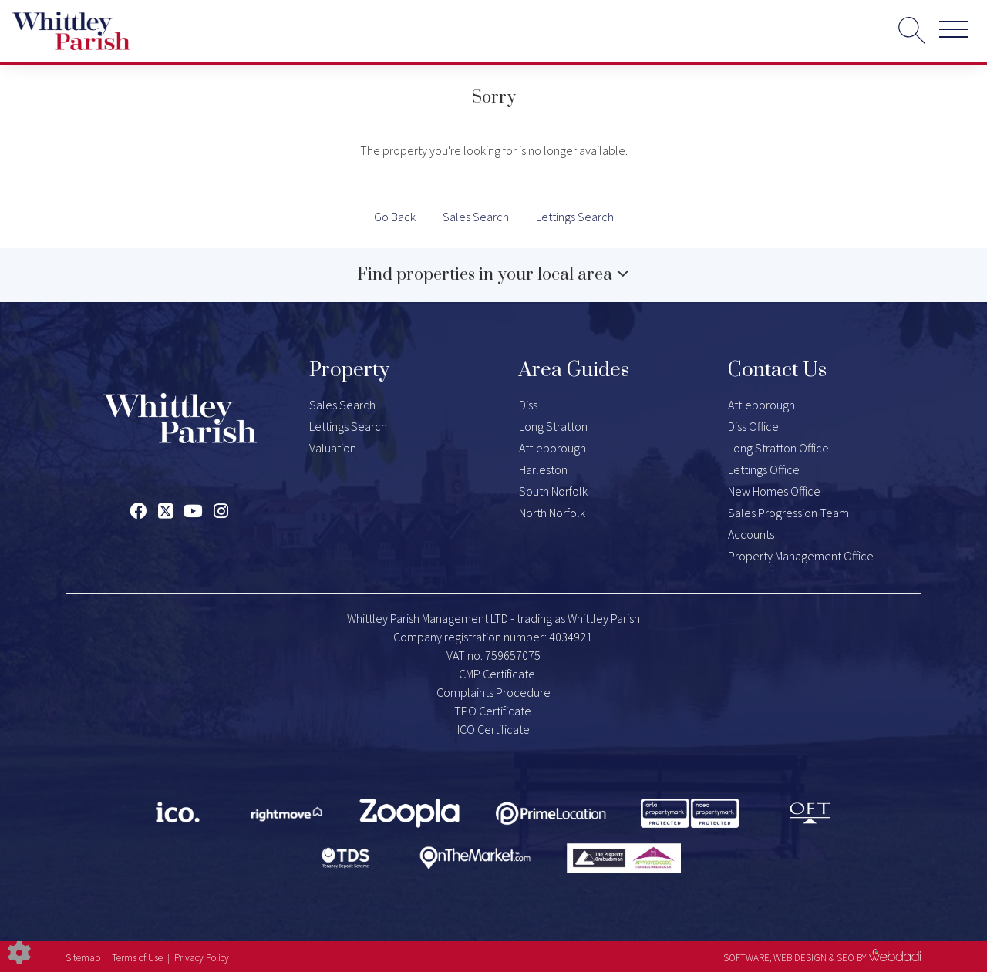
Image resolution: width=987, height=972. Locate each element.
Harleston (543, 469)
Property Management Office (801, 555)
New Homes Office (774, 491)
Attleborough (552, 448)
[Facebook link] (137, 511)
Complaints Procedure (493, 692)
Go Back (395, 216)
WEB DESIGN (800, 957)
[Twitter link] (165, 511)
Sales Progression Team (788, 512)
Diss (528, 404)
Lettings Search (575, 216)
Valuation (332, 448)
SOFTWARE (746, 957)
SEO (845, 957)
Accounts (751, 534)
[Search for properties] (911, 29)
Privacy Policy (201, 957)
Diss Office (753, 426)
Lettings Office (764, 469)
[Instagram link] (221, 511)
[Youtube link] (193, 511)
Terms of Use (137, 957)
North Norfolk (552, 512)
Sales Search (476, 216)
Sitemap (83, 957)
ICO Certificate (493, 729)
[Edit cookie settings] (19, 951)
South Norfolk (553, 491)
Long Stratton (553, 426)
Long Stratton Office (778, 448)
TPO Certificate (492, 710)
